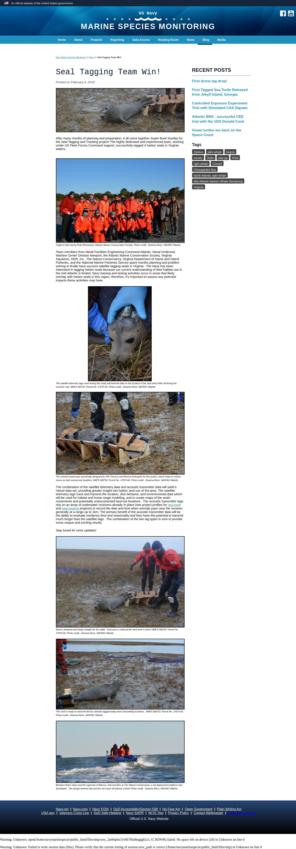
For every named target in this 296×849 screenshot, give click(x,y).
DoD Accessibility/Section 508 (135, 809)
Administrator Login (242, 813)
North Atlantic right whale (210, 175)
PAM (235, 158)
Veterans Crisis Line (74, 813)
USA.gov (48, 813)
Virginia (198, 187)
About (78, 39)
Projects (96, 39)
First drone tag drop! (209, 81)
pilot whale (215, 152)
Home (62, 39)
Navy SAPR (134, 813)
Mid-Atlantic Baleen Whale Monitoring (218, 181)
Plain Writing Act (229, 809)
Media (221, 39)
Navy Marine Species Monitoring (71, 57)
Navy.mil (62, 809)
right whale (201, 163)
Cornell (217, 163)
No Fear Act (171, 809)
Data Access (141, 39)
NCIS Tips (155, 813)
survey (198, 158)
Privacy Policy (178, 813)
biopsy (230, 152)
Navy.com (80, 809)
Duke (210, 158)
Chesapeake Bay (205, 169)
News (191, 39)
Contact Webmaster (208, 813)
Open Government (198, 809)
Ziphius (198, 152)
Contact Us (65, 48)
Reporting (117, 39)
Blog (206, 39)
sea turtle (174, 505)
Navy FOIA (100, 809)
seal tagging (70, 508)
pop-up (222, 158)
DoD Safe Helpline (108, 813)
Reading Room (168, 39)
